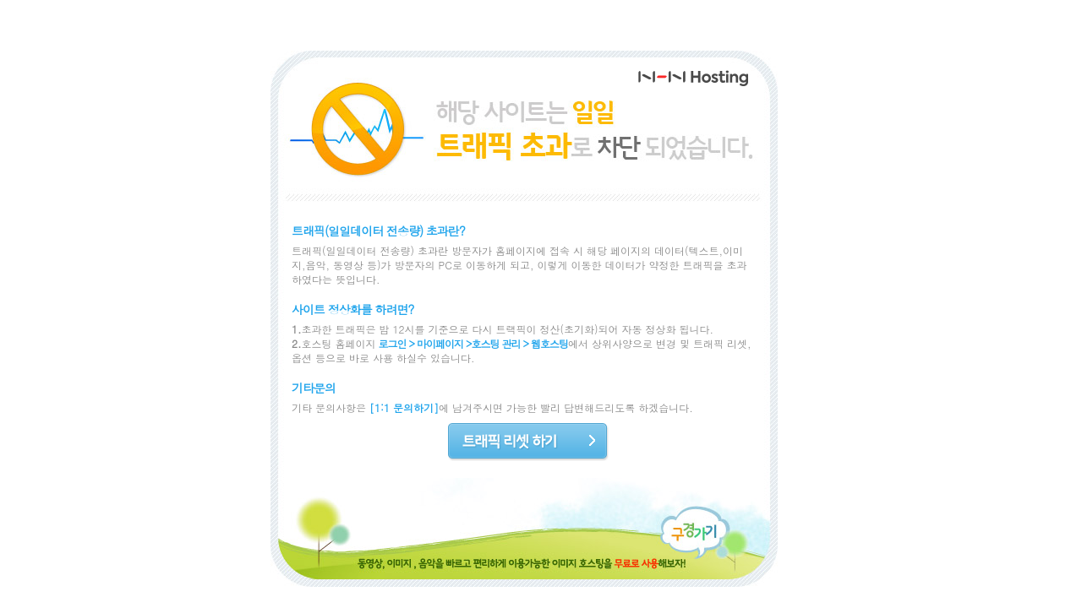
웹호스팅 (549, 343)
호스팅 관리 (496, 343)
